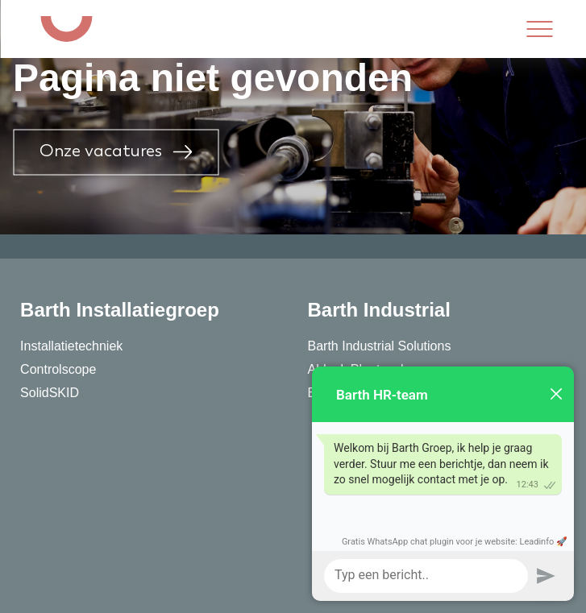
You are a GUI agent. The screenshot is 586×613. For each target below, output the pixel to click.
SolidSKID (49, 393)
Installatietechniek (71, 346)
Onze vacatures (115, 152)
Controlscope (58, 369)
